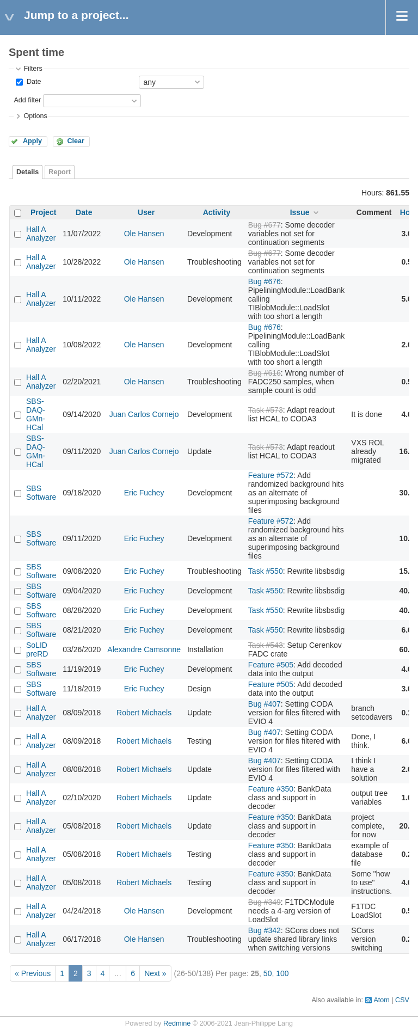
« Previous (33, 973)
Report (59, 172)
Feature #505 (270, 664)
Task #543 (265, 645)
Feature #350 (270, 788)
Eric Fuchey (144, 492)
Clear (75, 141)
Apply (32, 141)
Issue (300, 212)
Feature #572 (270, 475)
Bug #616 (264, 373)
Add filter (27, 100)
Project (43, 212)
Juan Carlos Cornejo (144, 414)
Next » (155, 973)
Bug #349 (264, 902)
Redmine (176, 1023)
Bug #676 (264, 281)
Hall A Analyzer (41, 233)
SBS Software (41, 492)
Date (32, 81)
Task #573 (265, 410)
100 (282, 973)
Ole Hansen (144, 233)
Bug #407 (264, 704)
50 (267, 973)
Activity (217, 212)
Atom (381, 1000)
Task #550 (265, 571)
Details (27, 172)
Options (35, 116)
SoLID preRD (37, 649)
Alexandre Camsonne (144, 649)
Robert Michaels (143, 712)
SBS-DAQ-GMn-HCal (35, 414)
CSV (402, 1000)
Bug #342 (264, 930)
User (146, 212)
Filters (32, 68)
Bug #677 (264, 224)
